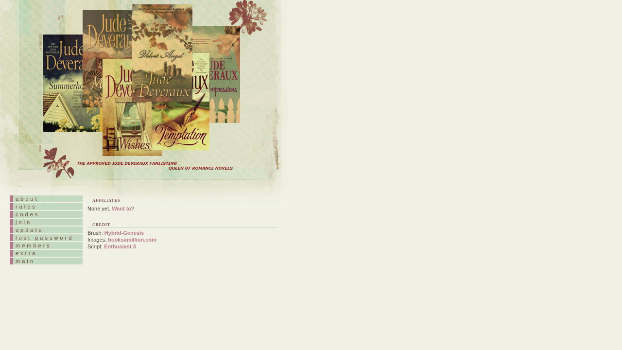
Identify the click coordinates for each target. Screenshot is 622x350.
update (30, 230)
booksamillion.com (132, 240)
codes (27, 214)
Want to (121, 208)
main (25, 261)
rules (26, 207)
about (27, 199)
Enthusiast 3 (120, 246)
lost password (44, 238)
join (24, 222)
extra (26, 253)
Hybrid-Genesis (124, 233)
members (34, 245)
